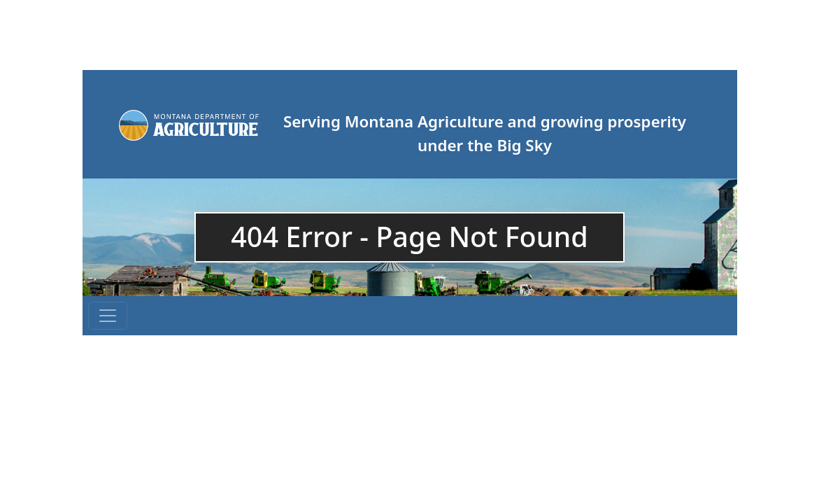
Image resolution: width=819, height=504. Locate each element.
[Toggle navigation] (107, 316)
